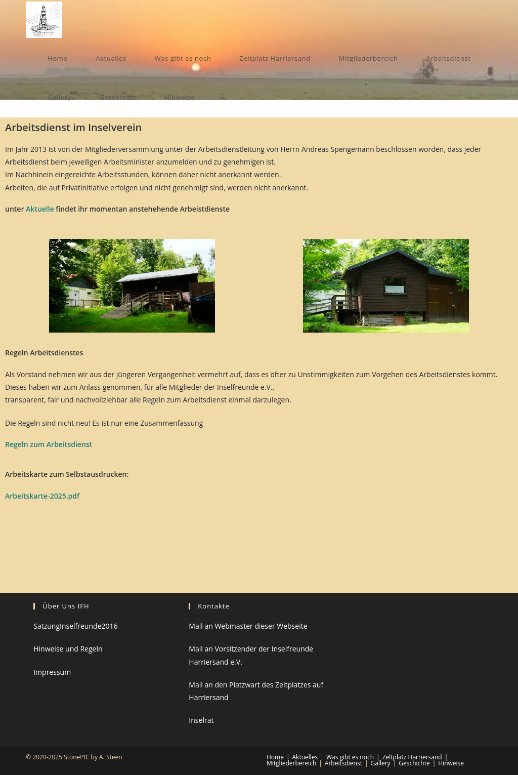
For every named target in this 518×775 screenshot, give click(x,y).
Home (275, 757)
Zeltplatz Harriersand (412, 757)
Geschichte (414, 763)
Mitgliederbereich (291, 763)
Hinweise (451, 763)
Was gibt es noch (350, 757)
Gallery (381, 763)
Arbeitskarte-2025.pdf (42, 496)
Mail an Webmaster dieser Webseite (248, 626)
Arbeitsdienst (343, 763)
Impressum (52, 672)
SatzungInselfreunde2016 (75, 626)
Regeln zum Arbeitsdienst (48, 444)
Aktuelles (305, 757)
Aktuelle (40, 209)
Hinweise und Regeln (67, 649)
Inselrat (201, 720)
